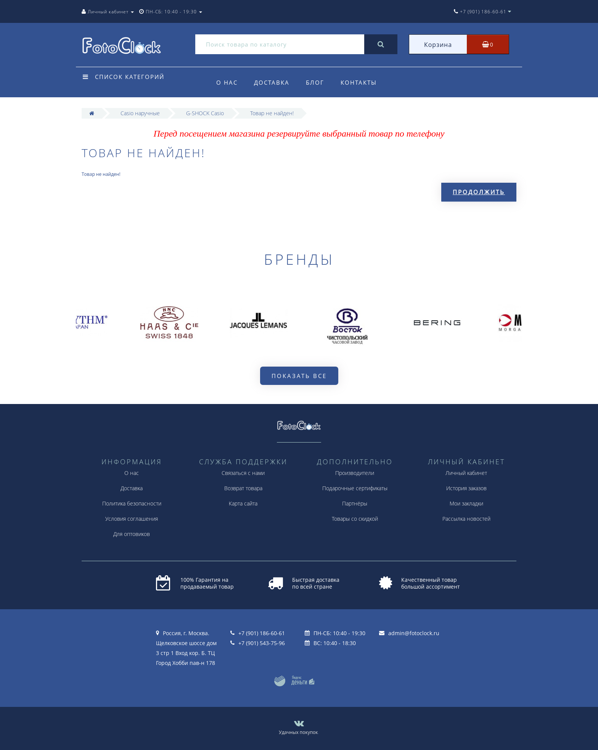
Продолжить (479, 192)
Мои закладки (466, 503)
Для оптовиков (131, 534)
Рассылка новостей (466, 518)
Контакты (359, 82)
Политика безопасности (131, 503)
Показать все (299, 376)
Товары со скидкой (355, 518)
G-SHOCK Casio (205, 113)
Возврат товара (243, 488)
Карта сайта (243, 503)
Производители (354, 472)
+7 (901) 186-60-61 (261, 633)
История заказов (466, 488)
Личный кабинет (466, 472)
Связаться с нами (243, 472)
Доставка (271, 82)
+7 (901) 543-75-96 (261, 643)
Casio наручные (140, 113)
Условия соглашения (131, 518)
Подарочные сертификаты (354, 488)
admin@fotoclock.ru (413, 633)
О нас (227, 82)
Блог (315, 82)
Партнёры (354, 503)
